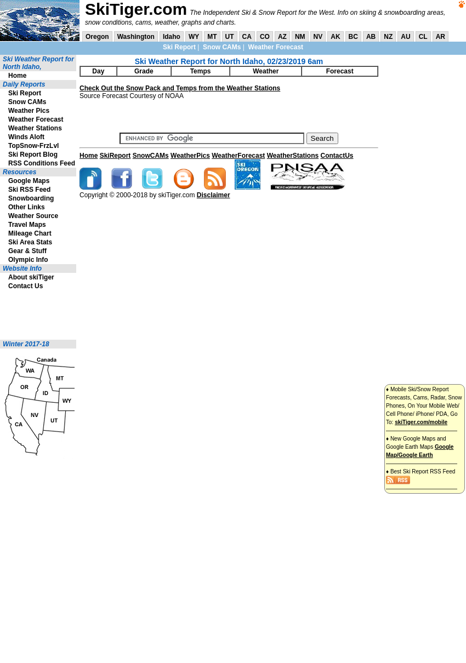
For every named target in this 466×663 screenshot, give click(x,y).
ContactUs (337, 155)
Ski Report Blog (33, 154)
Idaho (171, 37)
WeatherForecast (238, 155)
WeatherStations (293, 155)
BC (353, 37)
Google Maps (28, 181)
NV (318, 37)
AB (371, 37)
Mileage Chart (30, 233)
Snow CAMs (222, 47)
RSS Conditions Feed (41, 163)
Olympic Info (28, 260)
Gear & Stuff (27, 251)
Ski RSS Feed (29, 189)
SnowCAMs (151, 155)
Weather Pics (28, 111)
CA (247, 37)
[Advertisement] (33, 315)
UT (229, 37)
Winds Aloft (26, 137)
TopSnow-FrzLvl (33, 146)
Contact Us (25, 286)
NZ (388, 37)
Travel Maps (27, 224)
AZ (282, 37)
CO (265, 37)
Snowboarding (31, 198)
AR (440, 37)
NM (300, 37)
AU (405, 37)
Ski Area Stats (30, 242)
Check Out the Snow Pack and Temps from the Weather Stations (179, 88)
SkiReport (115, 155)
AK (335, 37)
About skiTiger (31, 277)
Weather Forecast (275, 47)
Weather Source (33, 216)
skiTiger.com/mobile (421, 422)
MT (212, 37)
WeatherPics (190, 155)
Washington (136, 37)
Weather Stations (35, 128)
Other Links (26, 207)
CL (423, 37)
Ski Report (179, 47)
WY (194, 37)
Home (17, 75)
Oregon (97, 37)
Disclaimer (213, 195)
